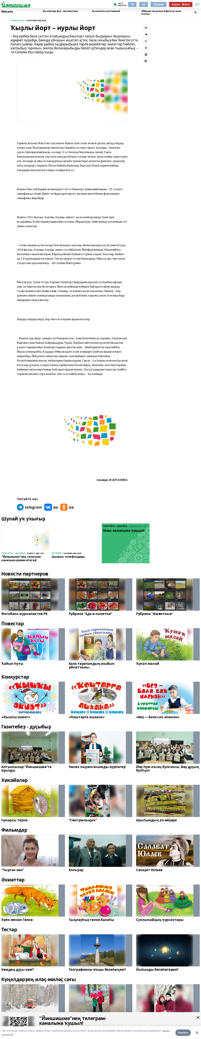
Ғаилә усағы (17, 20)
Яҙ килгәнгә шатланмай (106, 11)
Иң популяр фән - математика (60, 11)
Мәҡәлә (7, 11)
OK (143, 4)
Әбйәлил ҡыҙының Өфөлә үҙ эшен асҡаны (161, 12)
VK (132, 4)
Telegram (158, 4)
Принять (183, 1032)
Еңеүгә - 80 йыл (181, 4)
